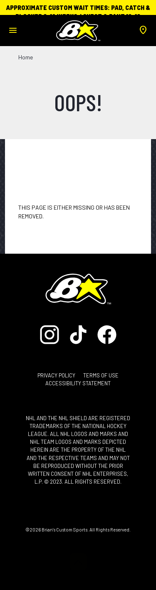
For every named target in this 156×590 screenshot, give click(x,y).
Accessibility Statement (78, 383)
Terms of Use (101, 375)
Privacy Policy (56, 375)
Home (25, 57)
